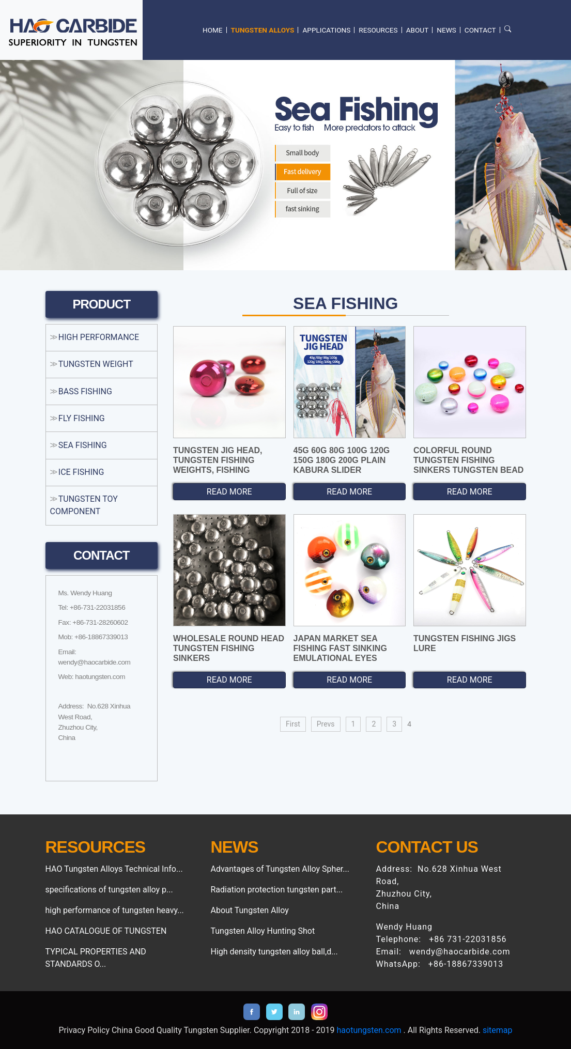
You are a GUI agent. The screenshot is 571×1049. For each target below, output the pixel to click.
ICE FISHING (81, 472)
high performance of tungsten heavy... (114, 910)
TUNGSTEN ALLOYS (263, 30)
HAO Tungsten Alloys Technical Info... (114, 869)
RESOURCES (378, 30)
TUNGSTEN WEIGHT (95, 364)
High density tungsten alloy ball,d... (273, 952)
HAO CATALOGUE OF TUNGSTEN (106, 931)
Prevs (326, 724)
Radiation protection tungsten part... (276, 889)
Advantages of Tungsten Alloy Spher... (279, 869)
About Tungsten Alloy (249, 910)
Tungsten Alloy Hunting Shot (262, 931)
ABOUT (417, 30)
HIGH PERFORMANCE (98, 337)
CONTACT (480, 30)
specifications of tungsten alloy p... (109, 889)
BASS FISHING (85, 391)
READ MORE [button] (229, 492)
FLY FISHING (81, 418)
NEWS (446, 30)
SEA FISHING (82, 445)
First (293, 724)
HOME (213, 30)
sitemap (498, 1030)
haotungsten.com (369, 1030)
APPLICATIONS (326, 30)
